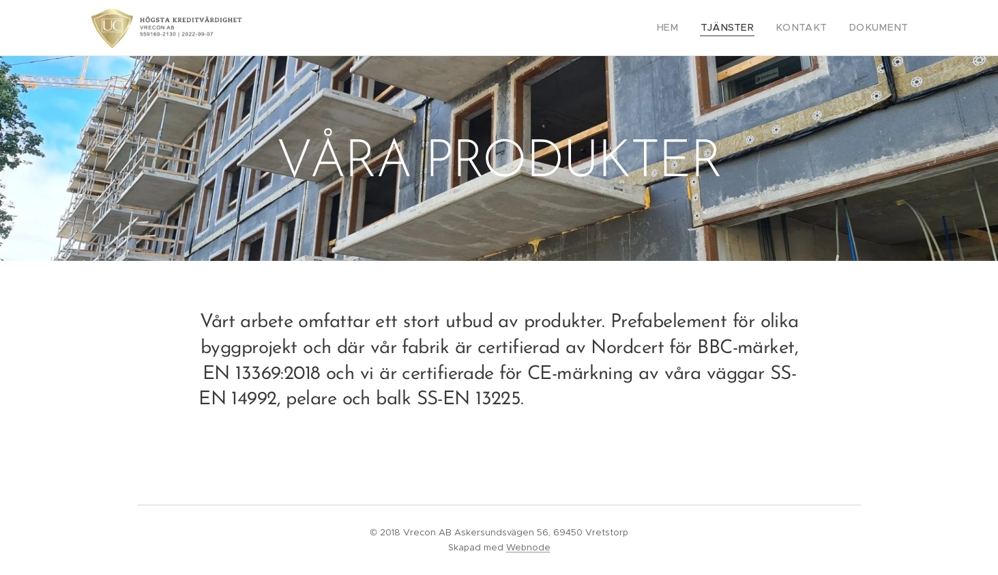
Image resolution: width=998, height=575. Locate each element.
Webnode (528, 547)
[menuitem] (690, 28)
